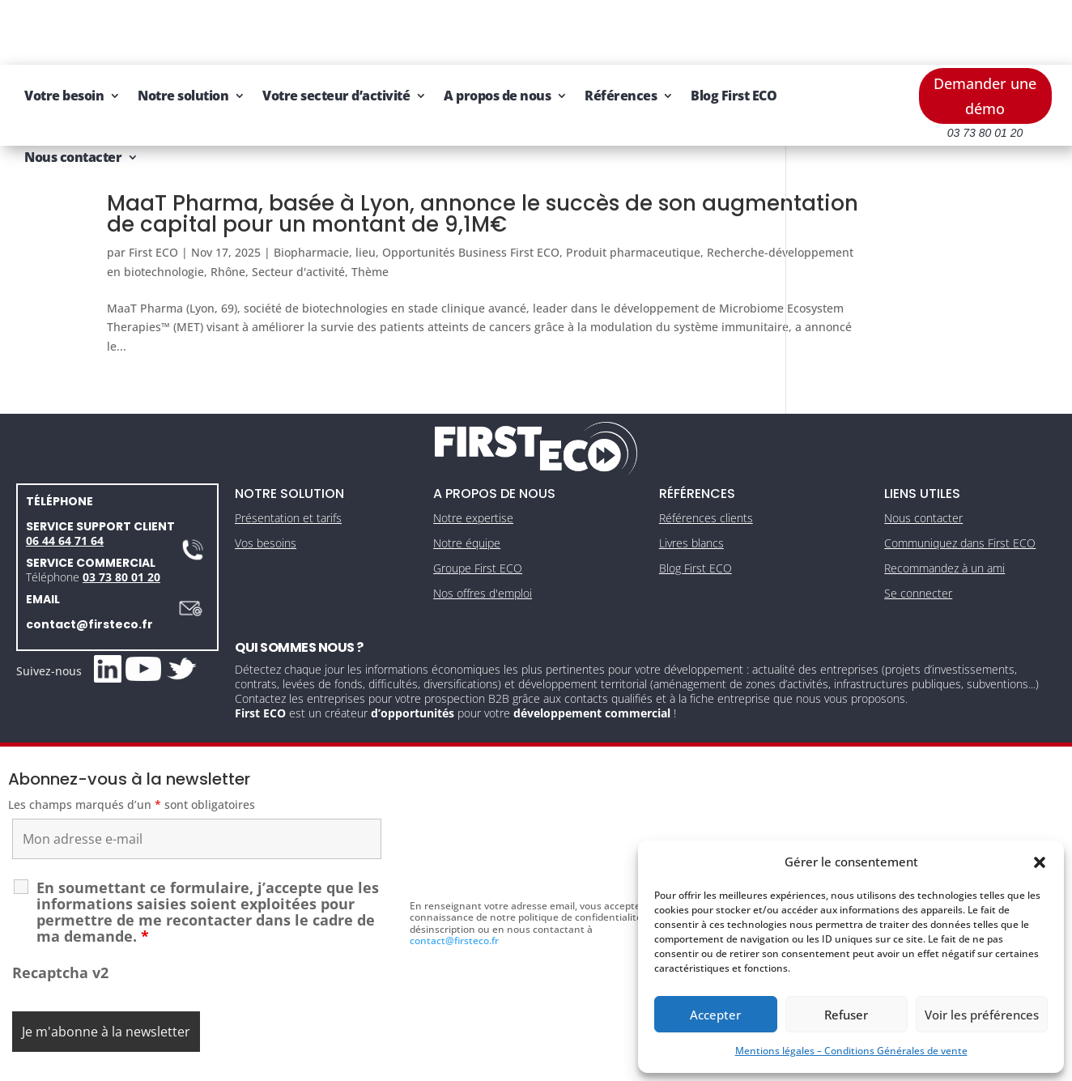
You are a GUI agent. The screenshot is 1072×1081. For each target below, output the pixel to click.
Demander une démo (985, 31)
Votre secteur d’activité (487, 31)
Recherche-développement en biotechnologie (230, 207)
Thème (519, 207)
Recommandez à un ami (944, 513)
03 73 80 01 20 (121, 522)
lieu (365, 187)
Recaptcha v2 (60, 917)
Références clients (706, 463)
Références (772, 31)
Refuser (846, 1015)
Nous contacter (327, 92)
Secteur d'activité (448, 207)
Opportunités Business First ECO (470, 187)
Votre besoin (215, 31)
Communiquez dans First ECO (960, 488)
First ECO (153, 187)
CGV (528, 1063)
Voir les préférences (982, 1015)
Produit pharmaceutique (633, 187)
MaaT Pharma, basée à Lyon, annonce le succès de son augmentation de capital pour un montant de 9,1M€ (401, 149)
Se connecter (918, 538)
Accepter (715, 1015)
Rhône (377, 207)
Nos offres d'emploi (482, 538)
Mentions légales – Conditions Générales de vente (851, 1051)
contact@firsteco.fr (89, 569)
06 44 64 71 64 (65, 485)
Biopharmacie (311, 187)
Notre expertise (473, 463)
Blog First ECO (219, 92)
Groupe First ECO (477, 513)
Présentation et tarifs (288, 463)
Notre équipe (466, 488)
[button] (1040, 862)
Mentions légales (461, 1063)
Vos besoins (265, 488)
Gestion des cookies (604, 1063)
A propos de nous (648, 31)
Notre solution (334, 31)
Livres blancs (691, 488)
